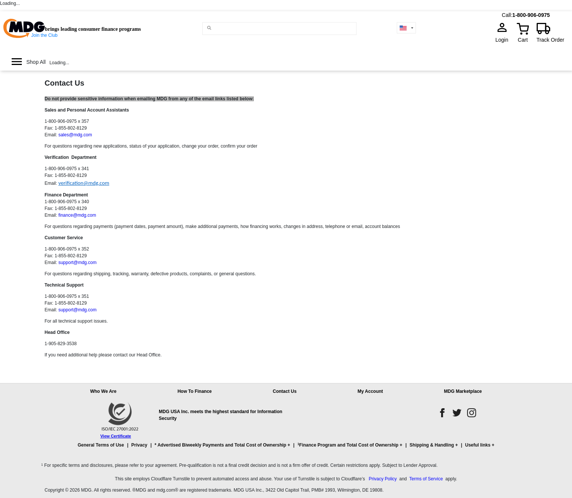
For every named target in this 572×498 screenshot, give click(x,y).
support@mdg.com (77, 262)
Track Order (550, 40)
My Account (370, 391)
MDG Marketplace (463, 391)
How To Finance (195, 391)
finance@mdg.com (77, 215)
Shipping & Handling (432, 445)
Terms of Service (426, 478)
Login (504, 40)
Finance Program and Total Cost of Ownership (347, 445)
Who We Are (103, 391)
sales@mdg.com (75, 134)
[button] (286, 448)
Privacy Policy (383, 478)
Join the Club (44, 35)
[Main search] (209, 28)
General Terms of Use (101, 445)
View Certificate (115, 436)
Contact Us (65, 83)
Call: (507, 15)
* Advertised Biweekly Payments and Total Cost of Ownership (220, 445)
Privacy (139, 445)
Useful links (477, 445)
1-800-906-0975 (531, 15)
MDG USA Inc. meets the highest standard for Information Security (220, 415)
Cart (523, 40)
